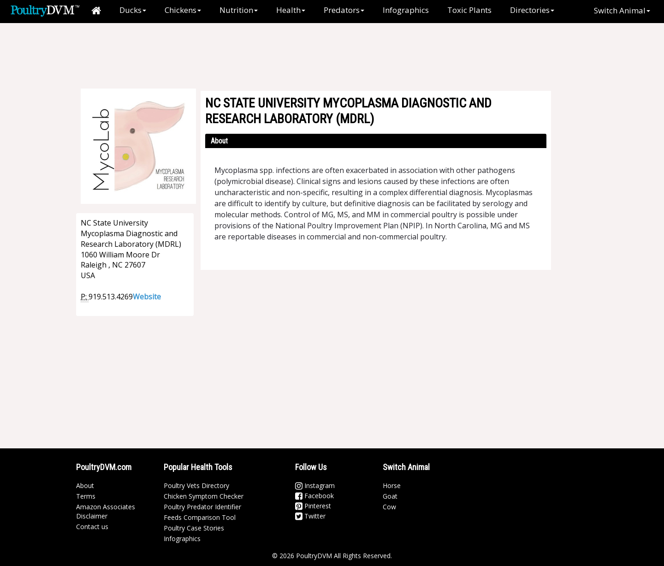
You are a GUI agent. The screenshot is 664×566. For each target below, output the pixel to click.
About (85, 485)
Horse (392, 485)
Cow (389, 506)
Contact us (92, 526)
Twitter (310, 516)
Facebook (314, 495)
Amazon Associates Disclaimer (105, 511)
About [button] (219, 141)
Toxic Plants (469, 10)
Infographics (406, 10)
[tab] (375, 141)
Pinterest (313, 505)
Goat (390, 496)
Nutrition (238, 10)
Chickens (183, 10)
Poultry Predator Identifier (202, 506)
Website (147, 297)
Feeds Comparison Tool (200, 517)
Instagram (315, 485)
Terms (85, 496)
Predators (344, 10)
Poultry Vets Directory (196, 485)
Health (290, 10)
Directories (532, 10)
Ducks (132, 10)
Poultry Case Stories (194, 528)
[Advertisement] (336, 53)
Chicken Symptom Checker (203, 496)
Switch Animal (622, 10)
